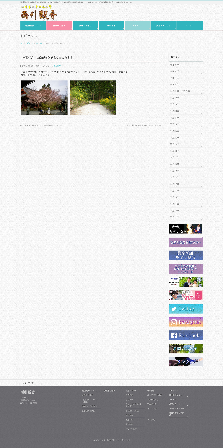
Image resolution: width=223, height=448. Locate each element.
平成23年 (174, 144)
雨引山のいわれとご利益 (89, 401)
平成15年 (174, 197)
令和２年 (174, 84)
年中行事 (151, 391)
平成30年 (174, 98)
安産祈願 (129, 395)
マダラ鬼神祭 (152, 399)
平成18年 (174, 177)
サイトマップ (28, 383)
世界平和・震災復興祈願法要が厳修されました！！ (43, 125)
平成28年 (174, 111)
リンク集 (151, 420)
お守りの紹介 (131, 429)
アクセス (173, 399)
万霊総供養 (152, 404)
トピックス (173, 391)
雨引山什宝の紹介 (89, 406)
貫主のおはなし (175, 395)
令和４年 (174, 71)
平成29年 (174, 104)
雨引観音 (107, 440)
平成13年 (174, 211)
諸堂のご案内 (87, 395)
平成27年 (174, 118)
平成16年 (174, 191)
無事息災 (129, 415)
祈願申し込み (109, 391)
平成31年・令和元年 (180, 91)
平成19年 (174, 171)
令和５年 (174, 65)
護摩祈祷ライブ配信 (176, 414)
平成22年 (174, 151)
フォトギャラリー (176, 408)
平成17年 (174, 184)
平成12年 (174, 217)
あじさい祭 (152, 408)
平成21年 (174, 157)
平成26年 (174, 124)
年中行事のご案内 (154, 395)
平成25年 (174, 131)
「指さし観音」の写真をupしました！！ (143, 125)
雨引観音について (89, 391)
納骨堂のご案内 (88, 411)
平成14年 (174, 204)
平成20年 (174, 164)
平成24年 (57, 66)
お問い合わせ (174, 404)
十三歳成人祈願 (132, 411)
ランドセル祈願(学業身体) (133, 405)
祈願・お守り (131, 391)
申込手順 (129, 424)
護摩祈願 (129, 420)
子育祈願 (129, 399)
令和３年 (174, 78)
